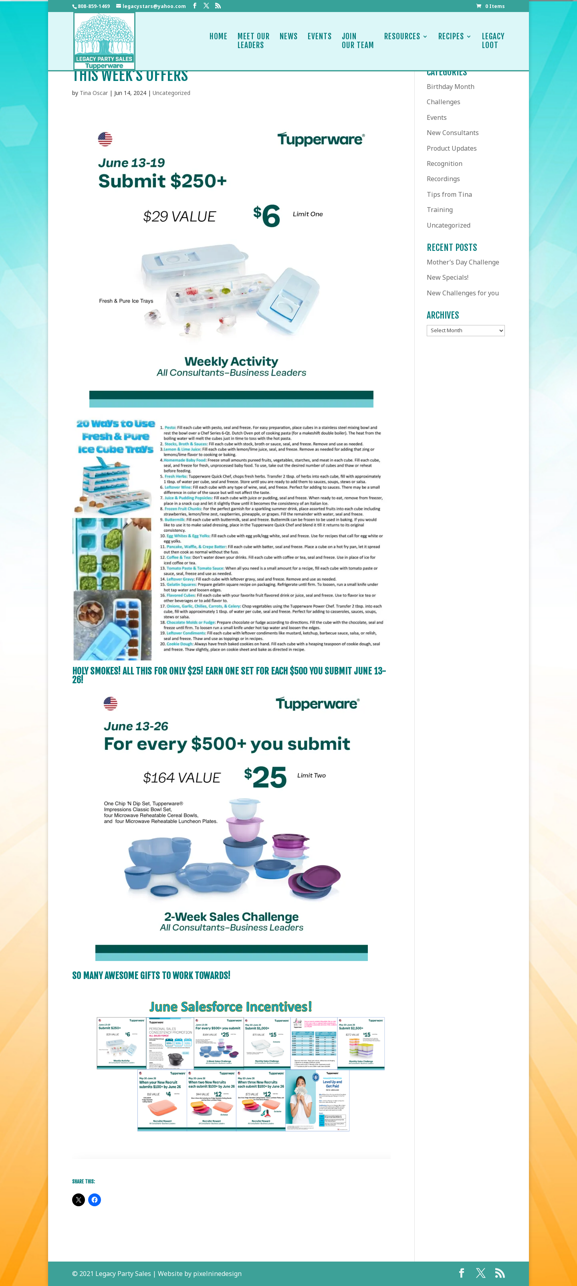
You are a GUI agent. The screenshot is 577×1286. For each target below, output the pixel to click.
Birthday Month (450, 86)
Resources (402, 41)
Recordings (443, 178)
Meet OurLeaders (254, 41)
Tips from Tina (449, 194)
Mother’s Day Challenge (463, 262)
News (289, 41)
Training (440, 209)
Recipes (451, 41)
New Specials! (447, 277)
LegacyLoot (493, 41)
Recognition (444, 163)
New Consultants (453, 132)
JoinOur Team (358, 41)
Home (219, 41)
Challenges (443, 101)
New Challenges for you (463, 293)
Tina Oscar (94, 93)
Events (320, 41)
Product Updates (452, 148)
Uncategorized (171, 93)
